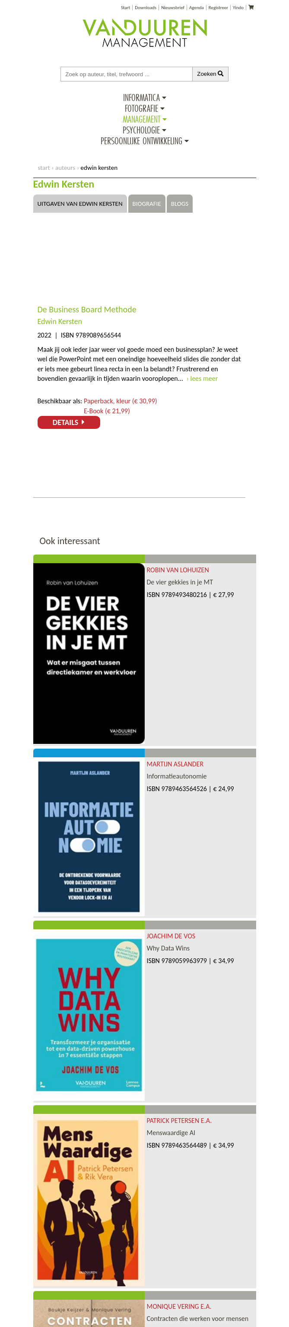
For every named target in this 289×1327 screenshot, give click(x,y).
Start (125, 7)
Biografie (147, 204)
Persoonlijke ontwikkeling (141, 141)
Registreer (218, 7)
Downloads (145, 7)
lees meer (204, 378)
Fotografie (141, 108)
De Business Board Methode (87, 309)
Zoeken (210, 74)
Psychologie (141, 130)
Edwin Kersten (60, 321)
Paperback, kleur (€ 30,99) (120, 401)
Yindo (238, 7)
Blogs (179, 204)
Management (141, 119)
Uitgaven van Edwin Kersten (80, 204)
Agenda (196, 7)
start (44, 168)
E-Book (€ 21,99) (107, 411)
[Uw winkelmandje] (251, 7)
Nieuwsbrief (172, 7)
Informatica (141, 97)
